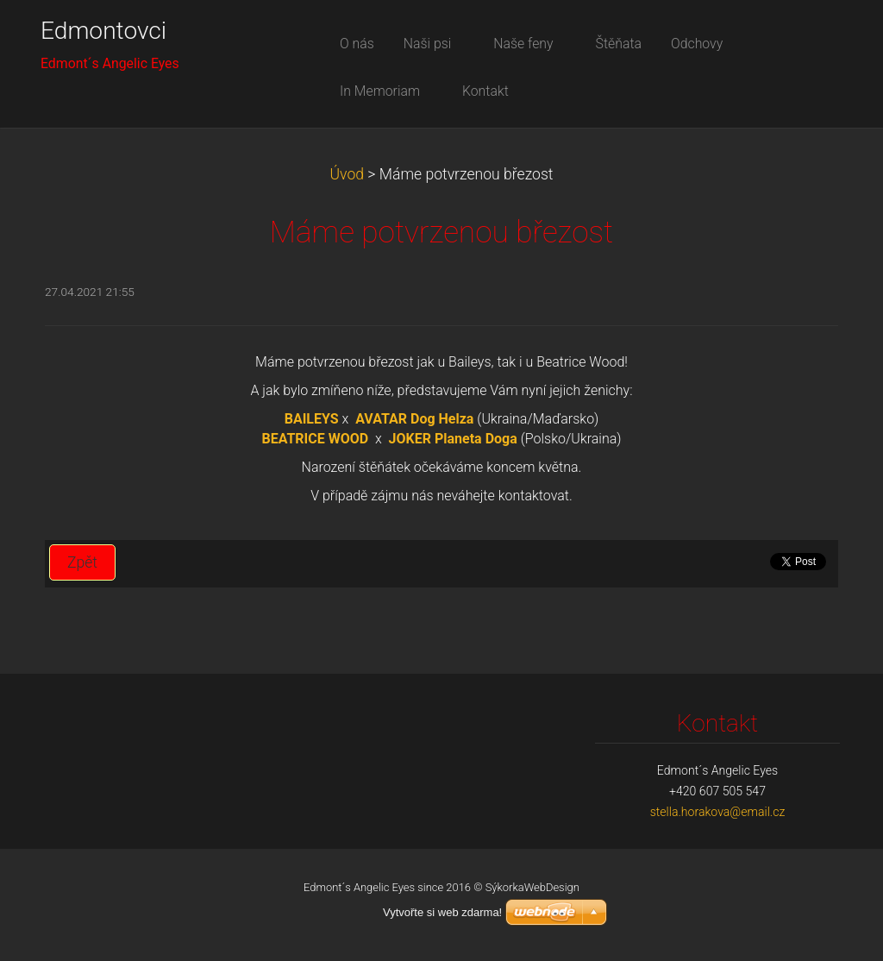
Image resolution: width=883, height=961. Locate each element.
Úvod (346, 174)
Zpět (82, 562)
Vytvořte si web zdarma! (442, 912)
